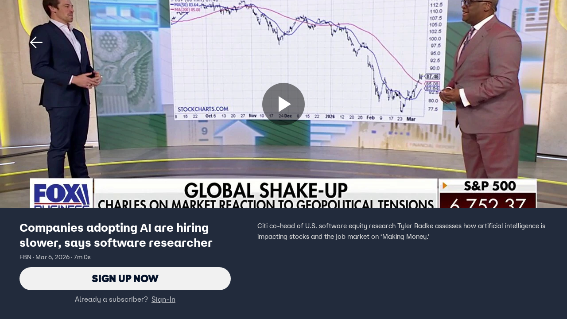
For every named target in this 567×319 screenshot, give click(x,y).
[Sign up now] (283, 104)
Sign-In (163, 299)
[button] (36, 42)
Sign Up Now (125, 278)
